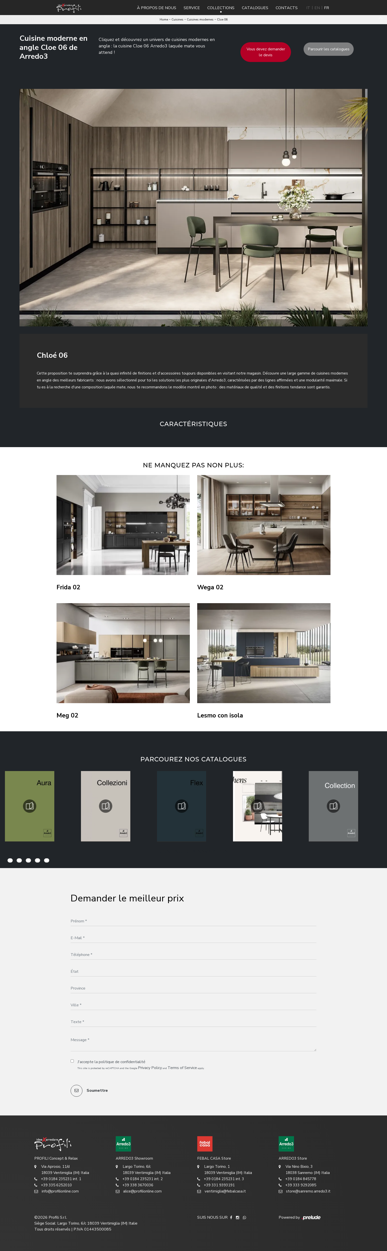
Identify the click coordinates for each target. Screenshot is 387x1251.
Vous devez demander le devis (266, 52)
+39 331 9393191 (216, 1185)
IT (308, 8)
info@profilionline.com (56, 1191)
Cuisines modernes (200, 19)
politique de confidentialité (122, 1062)
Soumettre (89, 1091)
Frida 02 (68, 587)
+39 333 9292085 (297, 1185)
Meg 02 (67, 715)
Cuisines (177, 19)
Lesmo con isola (220, 715)
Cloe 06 (222, 19)
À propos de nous (156, 8)
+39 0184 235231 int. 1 (57, 1179)
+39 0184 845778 (297, 1179)
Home (164, 19)
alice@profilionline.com (139, 1191)
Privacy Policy (150, 1068)
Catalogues (255, 8)
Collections (220, 8)
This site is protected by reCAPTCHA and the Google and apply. (141, 1068)
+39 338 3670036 (134, 1185)
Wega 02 (210, 587)
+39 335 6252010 (53, 1185)
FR (326, 8)
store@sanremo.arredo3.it (304, 1191)
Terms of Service (182, 1068)
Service (192, 8)
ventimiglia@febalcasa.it (221, 1191)
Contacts (287, 8)
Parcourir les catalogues (328, 49)
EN (317, 8)
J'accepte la (111, 1062)
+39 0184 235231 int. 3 (220, 1179)
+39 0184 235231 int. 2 (139, 1179)
